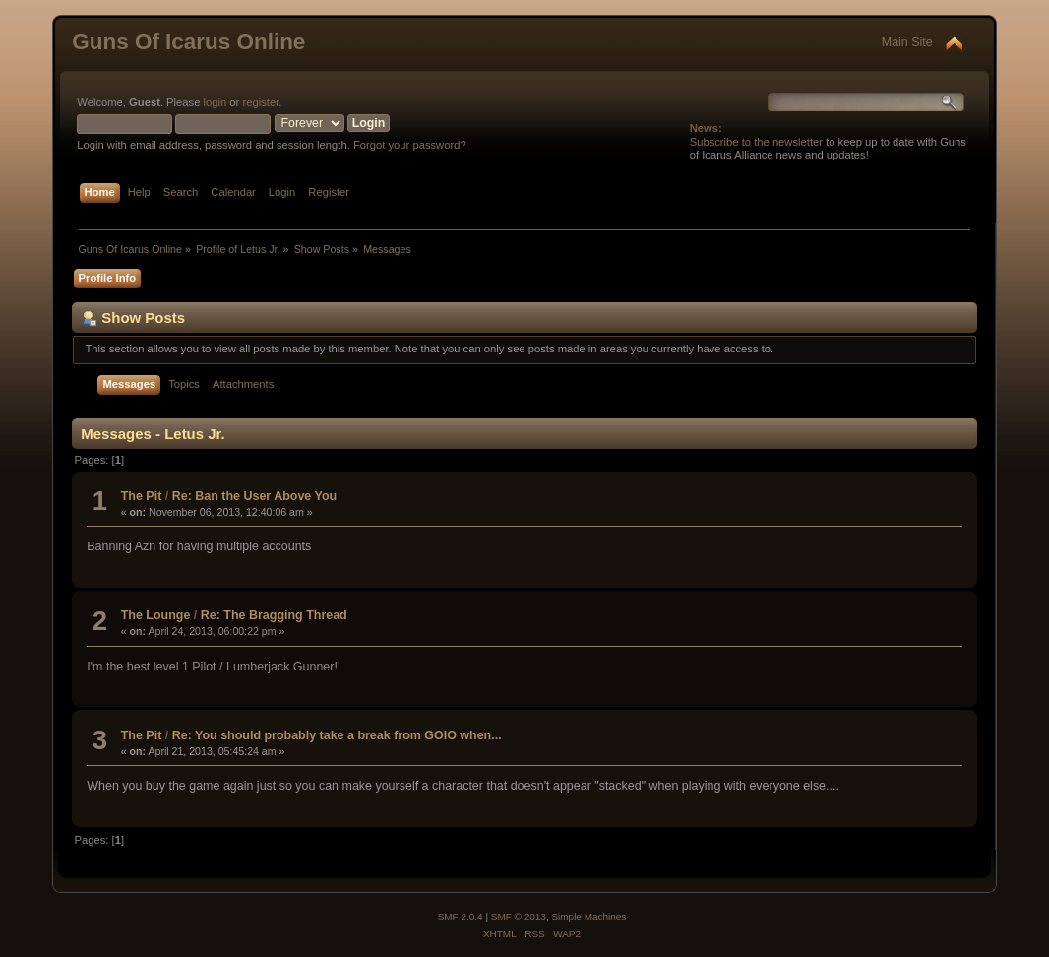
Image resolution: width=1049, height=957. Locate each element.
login (215, 102)
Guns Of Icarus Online (188, 42)
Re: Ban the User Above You (254, 496)
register (260, 102)
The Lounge (156, 615)
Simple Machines (588, 916)
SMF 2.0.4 (460, 916)
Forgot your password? (409, 145)
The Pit (141, 496)
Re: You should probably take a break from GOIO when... (337, 735)
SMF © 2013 (518, 916)
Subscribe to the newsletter (756, 142)
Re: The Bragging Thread (274, 615)
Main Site (907, 42)
